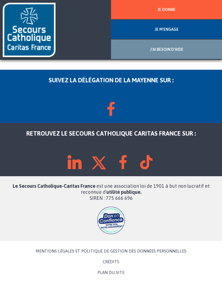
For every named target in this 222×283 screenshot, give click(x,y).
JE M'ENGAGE (167, 29)
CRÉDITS (111, 262)
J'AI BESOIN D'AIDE (166, 49)
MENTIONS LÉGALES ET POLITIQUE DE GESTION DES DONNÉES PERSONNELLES (111, 251)
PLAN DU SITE (111, 272)
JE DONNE (166, 9)
